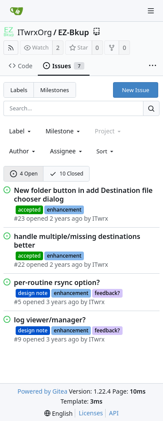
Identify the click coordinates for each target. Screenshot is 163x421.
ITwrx (100, 218)
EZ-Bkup (73, 32)
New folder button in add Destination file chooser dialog (83, 194)
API (114, 413)
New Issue (135, 90)
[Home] (16, 11)
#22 (19, 264)
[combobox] (20, 131)
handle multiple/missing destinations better (77, 240)
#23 (19, 218)
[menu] (105, 151)
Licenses (91, 413)
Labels (18, 90)
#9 (17, 339)
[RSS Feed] (10, 47)
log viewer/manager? (50, 319)
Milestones (54, 90)
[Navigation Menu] (151, 11)
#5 (17, 302)
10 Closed (66, 173)
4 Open (24, 173)
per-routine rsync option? (57, 282)
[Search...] (151, 108)
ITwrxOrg (34, 32)
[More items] (153, 66)
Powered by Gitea (42, 391)
